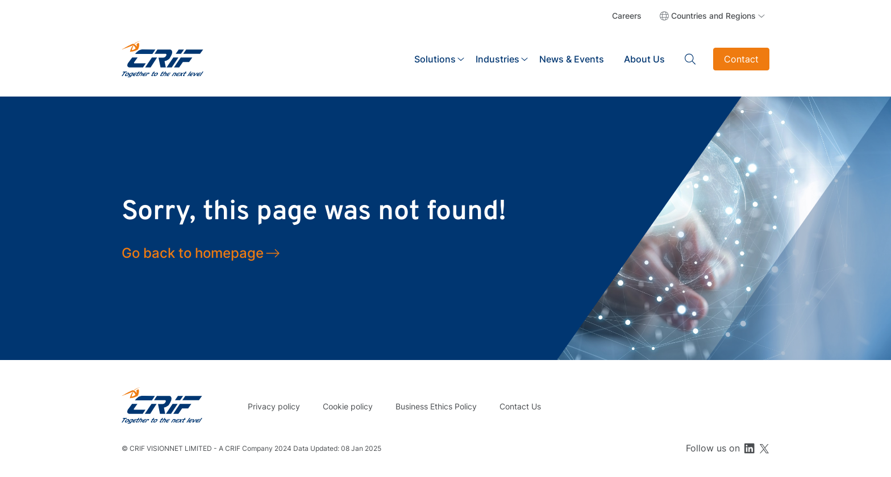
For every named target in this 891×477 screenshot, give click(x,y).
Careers (627, 15)
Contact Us (520, 406)
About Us (644, 59)
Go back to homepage (193, 253)
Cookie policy (348, 406)
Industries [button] (497, 59)
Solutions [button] (435, 59)
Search (690, 59)
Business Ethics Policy (436, 406)
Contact (741, 59)
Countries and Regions (713, 15)
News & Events (571, 59)
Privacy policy (274, 406)
